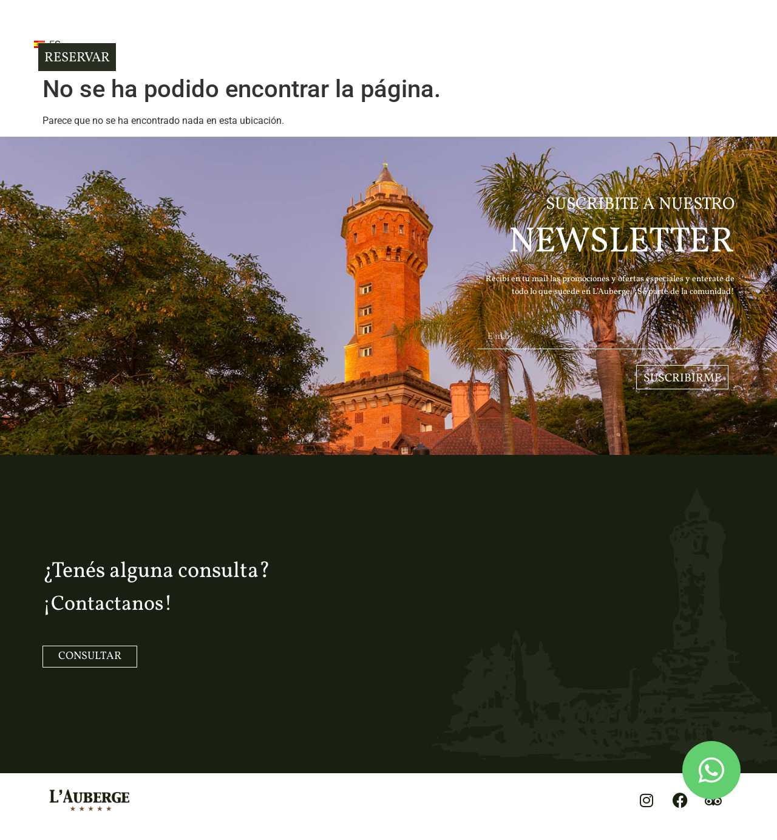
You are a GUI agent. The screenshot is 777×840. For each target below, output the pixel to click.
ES (117, 38)
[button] (66, 36)
